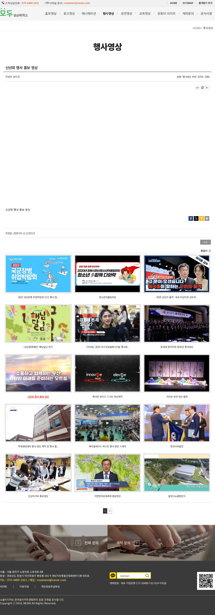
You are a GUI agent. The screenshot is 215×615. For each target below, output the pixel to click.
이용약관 (24, 586)
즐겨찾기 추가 (205, 3)
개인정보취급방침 (50, 586)
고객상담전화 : (20, 3)
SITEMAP (188, 3)
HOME (173, 3)
